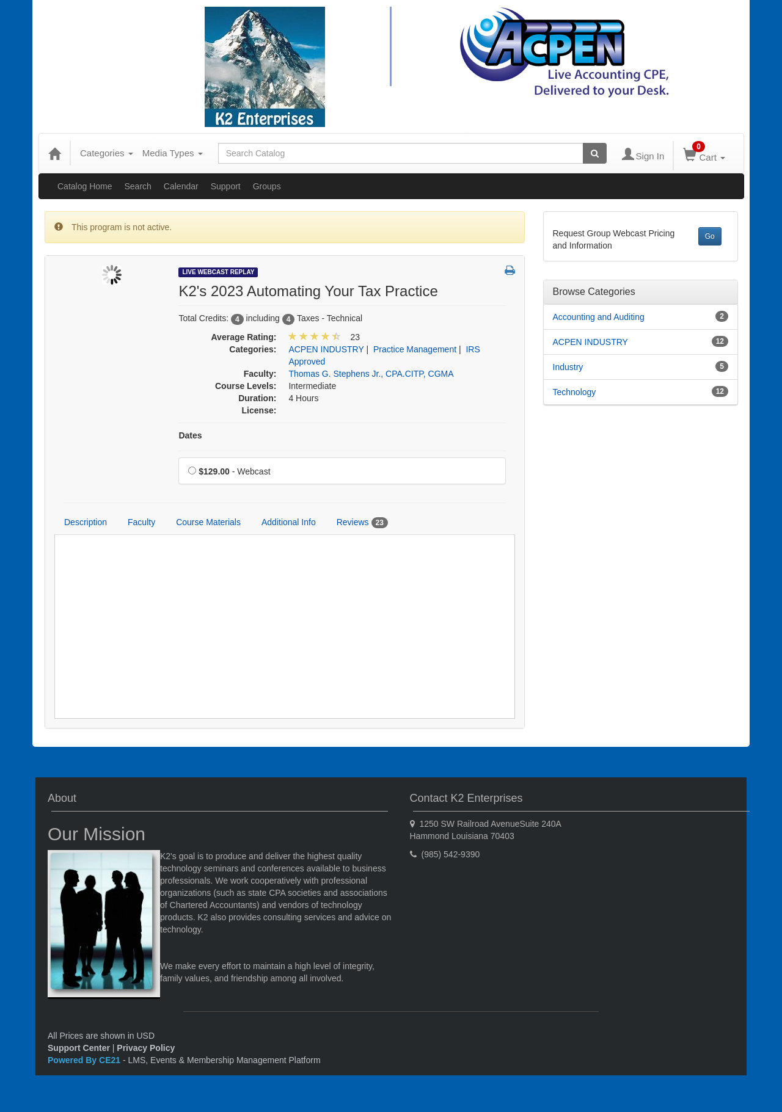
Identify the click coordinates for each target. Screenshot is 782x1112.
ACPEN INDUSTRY (590, 342)
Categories (106, 153)
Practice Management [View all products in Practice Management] (414, 349)
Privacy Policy (146, 1048)
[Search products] (595, 153)
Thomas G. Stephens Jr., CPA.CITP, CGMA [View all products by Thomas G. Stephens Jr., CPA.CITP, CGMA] (370, 374)
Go (710, 236)
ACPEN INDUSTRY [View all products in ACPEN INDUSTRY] (326, 349)
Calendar (181, 186)
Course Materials (208, 522)
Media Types (172, 153)
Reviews (362, 522)
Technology (574, 392)
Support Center (79, 1048)
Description (85, 522)
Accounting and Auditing (599, 317)
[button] (510, 271)
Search (138, 186)
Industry (568, 367)
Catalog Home (84, 186)
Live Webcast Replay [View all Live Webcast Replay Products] (218, 272)
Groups (267, 186)
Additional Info (288, 522)
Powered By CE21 (85, 1060)
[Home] (54, 153)
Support (226, 186)
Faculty (141, 522)
